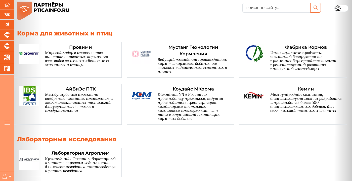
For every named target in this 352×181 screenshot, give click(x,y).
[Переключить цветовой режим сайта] (341, 8)
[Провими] (70, 60)
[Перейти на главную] (7, 5)
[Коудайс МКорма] (183, 104)
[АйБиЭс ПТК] (70, 104)
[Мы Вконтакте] (7, 15)
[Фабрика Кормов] (295, 60)
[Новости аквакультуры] (7, 57)
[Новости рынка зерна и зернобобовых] (7, 69)
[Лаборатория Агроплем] (70, 162)
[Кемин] (295, 104)
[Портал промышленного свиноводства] (7, 35)
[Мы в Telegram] (7, 24)
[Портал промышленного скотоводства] (7, 46)
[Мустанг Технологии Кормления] (183, 60)
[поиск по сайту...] (276, 8)
